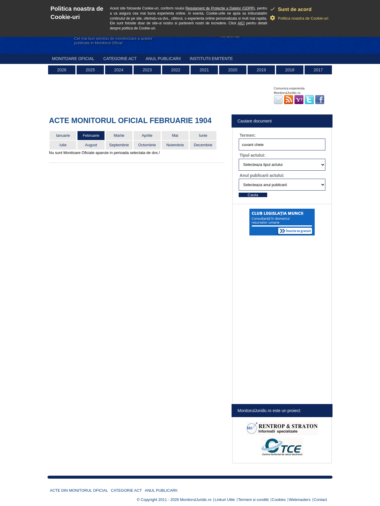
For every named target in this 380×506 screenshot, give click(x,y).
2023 (147, 69)
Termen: (248, 135)
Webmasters (300, 499)
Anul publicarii (163, 58)
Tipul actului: (252, 155)
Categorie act (120, 58)
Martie (119, 135)
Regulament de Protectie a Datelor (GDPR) (220, 8)
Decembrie (203, 145)
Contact (320, 499)
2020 (232, 69)
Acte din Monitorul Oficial (79, 490)
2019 (261, 69)
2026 (61, 69)
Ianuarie (63, 135)
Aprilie (147, 135)
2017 (318, 69)
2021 (204, 69)
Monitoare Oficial (73, 58)
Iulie (62, 145)
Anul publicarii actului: (262, 175)
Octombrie (147, 145)
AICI (241, 23)
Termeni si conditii (253, 499)
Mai (175, 135)
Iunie (203, 135)
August (91, 145)
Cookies (279, 499)
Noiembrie (175, 145)
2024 (118, 69)
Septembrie (119, 145)
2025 (90, 69)
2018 (289, 69)
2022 (175, 69)
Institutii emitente (211, 58)
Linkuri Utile (225, 499)
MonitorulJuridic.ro (195, 499)
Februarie (91, 135)
